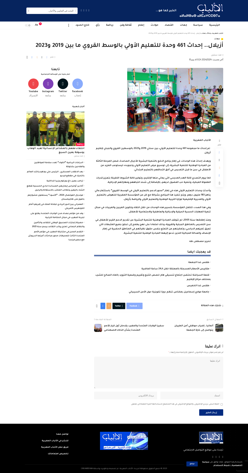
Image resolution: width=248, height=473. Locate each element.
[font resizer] (37, 25)
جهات (217, 39)
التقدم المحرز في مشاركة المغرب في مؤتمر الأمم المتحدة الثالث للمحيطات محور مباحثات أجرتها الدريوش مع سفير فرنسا (56, 236)
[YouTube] (84, 10)
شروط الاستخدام (221, 465)
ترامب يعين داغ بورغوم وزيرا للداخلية (65, 181)
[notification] (42, 25)
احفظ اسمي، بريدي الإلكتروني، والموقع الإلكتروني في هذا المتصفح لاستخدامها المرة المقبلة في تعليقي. (175, 404)
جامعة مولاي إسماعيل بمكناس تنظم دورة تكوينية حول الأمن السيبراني (169, 292)
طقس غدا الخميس (198, 286)
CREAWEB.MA (87, 469)
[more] (68, 25)
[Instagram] (81, 10)
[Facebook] (89, 10)
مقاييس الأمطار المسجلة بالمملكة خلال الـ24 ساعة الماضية (175, 269)
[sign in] (46, 25)
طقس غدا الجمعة (198, 262)
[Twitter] (86, 10)
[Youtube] (33, 87)
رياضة (80, 144)
